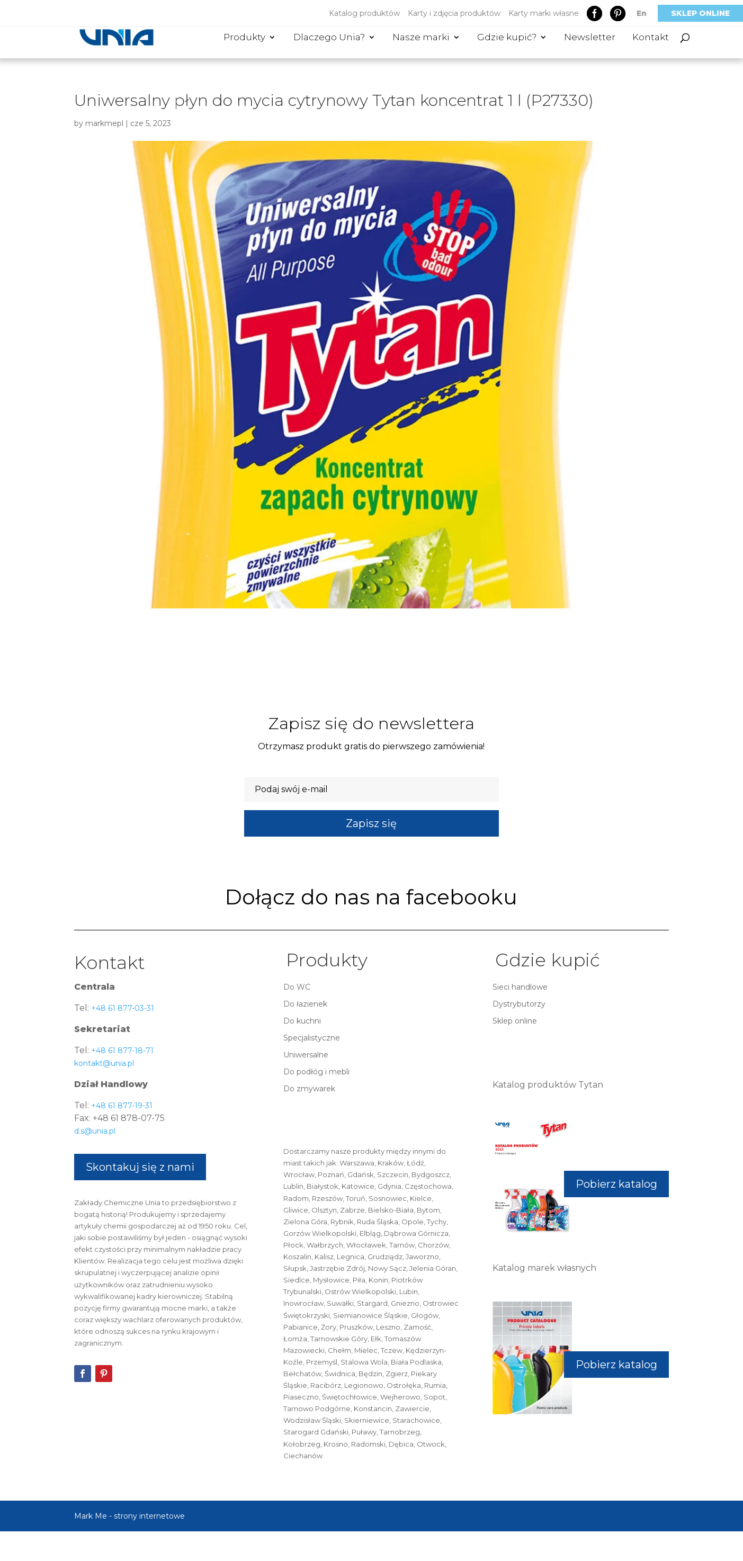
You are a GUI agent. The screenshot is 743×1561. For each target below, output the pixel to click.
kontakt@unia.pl (104, 1063)
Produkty (244, 37)
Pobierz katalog (616, 1184)
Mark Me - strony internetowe (129, 1516)
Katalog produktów (364, 13)
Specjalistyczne (311, 1038)
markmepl (104, 123)
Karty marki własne (543, 13)
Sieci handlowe (520, 987)
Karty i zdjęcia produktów (454, 13)
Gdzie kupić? (506, 37)
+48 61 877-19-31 (121, 1105)
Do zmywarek (309, 1088)
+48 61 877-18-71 (121, 1050)
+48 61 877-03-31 (121, 1008)
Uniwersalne (305, 1055)
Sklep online (700, 13)
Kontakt (650, 37)
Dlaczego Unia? (329, 37)
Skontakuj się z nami (140, 1167)
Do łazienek (305, 1004)
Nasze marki (421, 37)
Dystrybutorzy (519, 1004)
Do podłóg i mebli (316, 1071)
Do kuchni (302, 1021)
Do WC (296, 987)
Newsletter (589, 37)
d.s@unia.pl (94, 1131)
